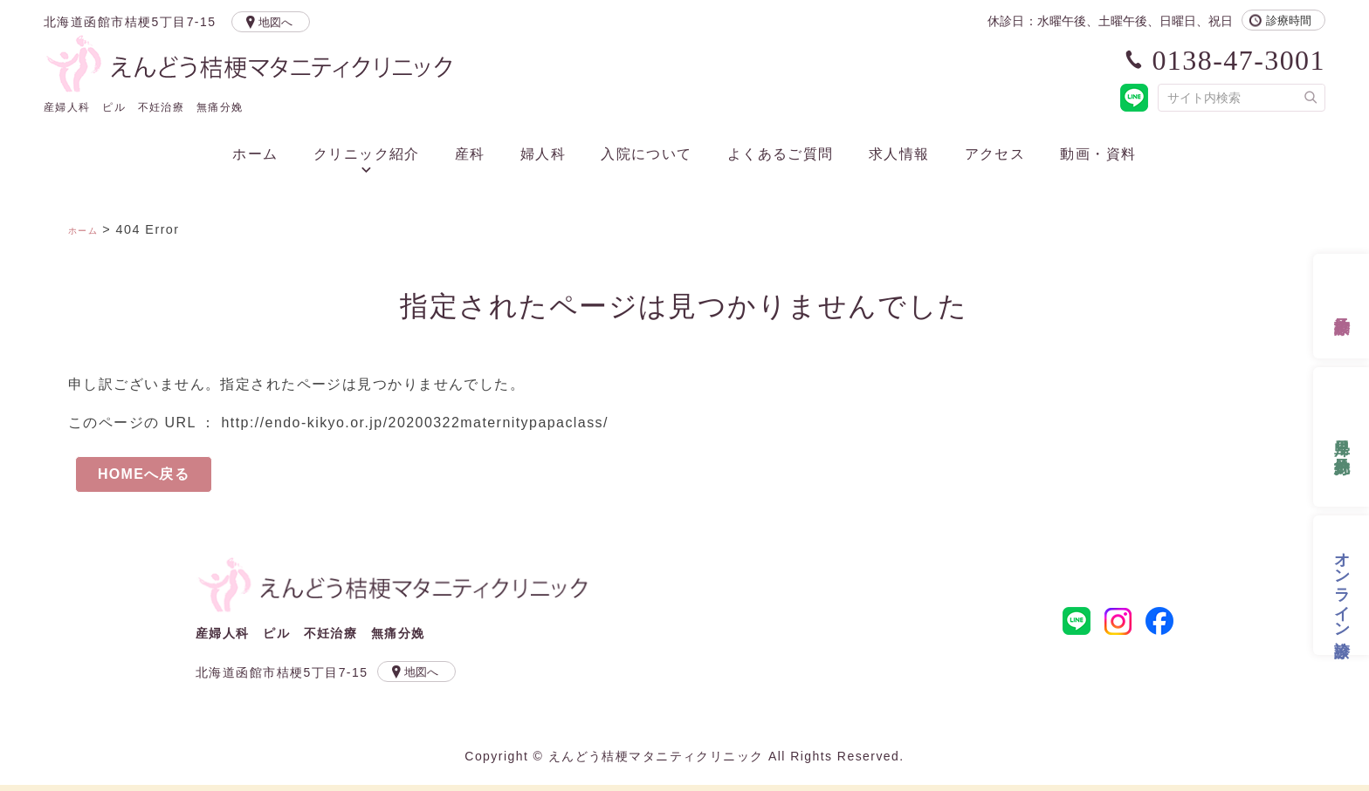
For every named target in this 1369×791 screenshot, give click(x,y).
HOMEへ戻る (144, 476)
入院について (646, 154)
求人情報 (899, 154)
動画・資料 (1098, 154)
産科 (470, 154)
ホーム (255, 154)
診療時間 (1288, 20)
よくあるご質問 (780, 154)
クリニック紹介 (366, 154)
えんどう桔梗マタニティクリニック (394, 593)
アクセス (995, 154)
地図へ (281, 22)
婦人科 (543, 154)
